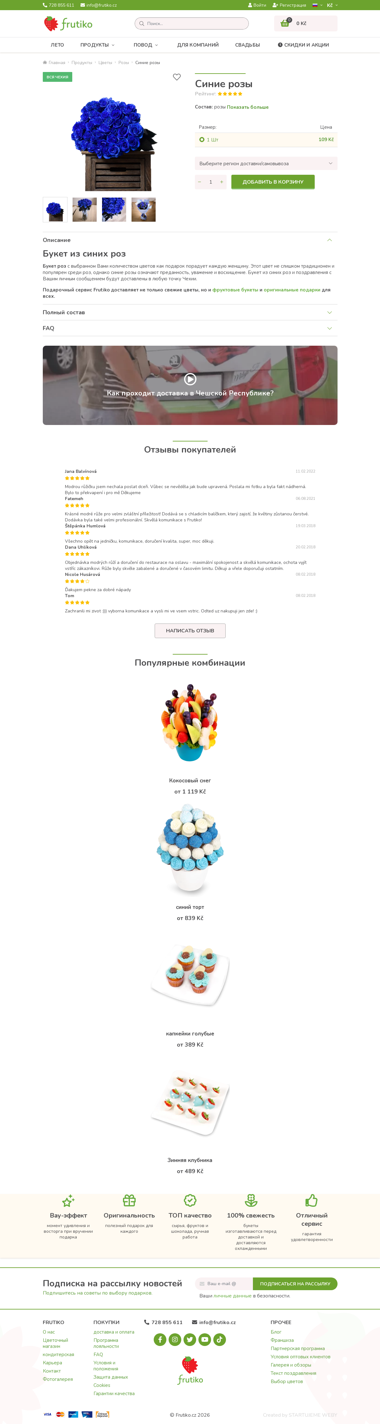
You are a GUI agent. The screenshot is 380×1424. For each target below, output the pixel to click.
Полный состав (64, 312)
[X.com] (190, 1339)
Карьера (52, 1363)
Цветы (105, 63)
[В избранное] (177, 77)
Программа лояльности (106, 1343)
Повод (147, 45)
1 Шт (212, 140)
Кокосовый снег (190, 780)
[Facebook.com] (160, 1339)
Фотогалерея (58, 1379)
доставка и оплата (113, 1332)
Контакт (52, 1371)
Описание (57, 240)
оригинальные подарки (292, 290)
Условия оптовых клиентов (301, 1357)
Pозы (124, 63)
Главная (54, 63)
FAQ (48, 328)
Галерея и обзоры (291, 1365)
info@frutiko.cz (99, 5)
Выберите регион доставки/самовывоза (244, 163)
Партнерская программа (298, 1348)
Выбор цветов (287, 1381)
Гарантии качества (114, 1393)
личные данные (233, 1295)
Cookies (101, 1385)
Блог (276, 1332)
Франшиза (282, 1340)
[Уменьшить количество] (199, 182)
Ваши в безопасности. (244, 1295)
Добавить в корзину (273, 182)
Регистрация (289, 5)
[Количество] (210, 182)
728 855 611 (58, 5)
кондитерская (58, 1354)
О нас (49, 1332)
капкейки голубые (190, 1033)
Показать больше (248, 107)
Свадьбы (247, 45)
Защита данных (110, 1377)
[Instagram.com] (175, 1339)
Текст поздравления (293, 1373)
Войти (257, 5)
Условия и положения (105, 1366)
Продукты (99, 45)
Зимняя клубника (190, 1160)
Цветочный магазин (55, 1343)
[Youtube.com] (204, 1339)
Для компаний (198, 45)
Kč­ (330, 5)
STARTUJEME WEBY (313, 1415)
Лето (57, 45)
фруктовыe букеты (235, 290)
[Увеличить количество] (222, 182)
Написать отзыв (190, 630)
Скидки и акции (302, 45)
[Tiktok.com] (219, 1339)
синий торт (190, 907)
